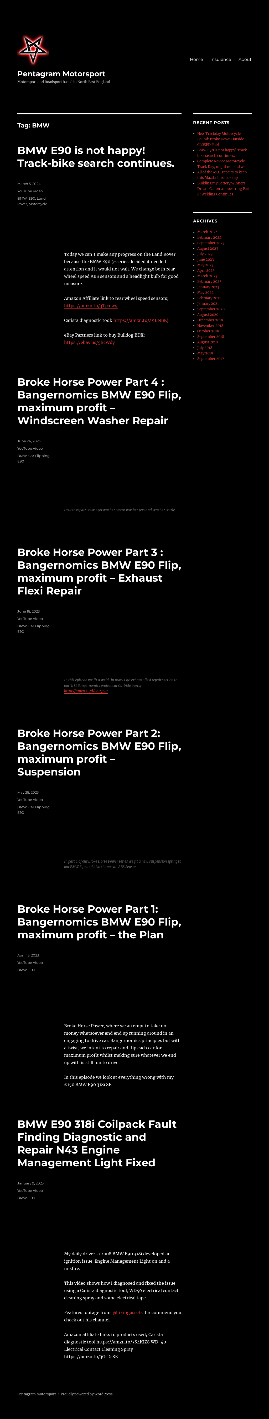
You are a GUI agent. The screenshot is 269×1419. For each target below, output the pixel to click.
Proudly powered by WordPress (87, 1394)
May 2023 (205, 265)
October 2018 (208, 331)
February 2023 (209, 281)
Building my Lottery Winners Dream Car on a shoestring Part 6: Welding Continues (223, 188)
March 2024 (207, 232)
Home (196, 59)
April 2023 (205, 270)
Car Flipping (39, 456)
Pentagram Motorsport (61, 73)
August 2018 (207, 342)
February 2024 (209, 237)
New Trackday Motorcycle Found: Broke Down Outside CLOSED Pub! (220, 139)
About (245, 59)
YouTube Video (30, 191)
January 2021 (208, 303)
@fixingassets (128, 1312)
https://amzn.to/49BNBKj (140, 320)
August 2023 (207, 248)
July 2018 (204, 348)
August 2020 (207, 314)
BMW (22, 198)
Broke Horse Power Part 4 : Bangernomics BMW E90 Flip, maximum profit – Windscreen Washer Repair (99, 401)
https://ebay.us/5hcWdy (89, 342)
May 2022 (205, 292)
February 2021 (209, 298)
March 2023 (207, 276)
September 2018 (210, 336)
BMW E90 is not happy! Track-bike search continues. (95, 156)
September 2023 (210, 243)
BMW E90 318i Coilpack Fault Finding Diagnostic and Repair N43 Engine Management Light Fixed (97, 1143)
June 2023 (205, 259)
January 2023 (208, 287)
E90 (31, 198)
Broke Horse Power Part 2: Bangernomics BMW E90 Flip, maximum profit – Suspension (99, 752)
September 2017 (210, 359)
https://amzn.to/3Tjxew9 (91, 305)
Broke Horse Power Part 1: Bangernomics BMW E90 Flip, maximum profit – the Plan (99, 921)
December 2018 (210, 320)
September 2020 (211, 309)
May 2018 (205, 353)
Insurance (220, 59)
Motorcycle (38, 204)
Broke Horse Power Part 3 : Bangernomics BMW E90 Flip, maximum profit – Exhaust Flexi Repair (99, 571)
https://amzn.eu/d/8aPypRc (86, 691)
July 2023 (205, 254)
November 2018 (210, 325)
